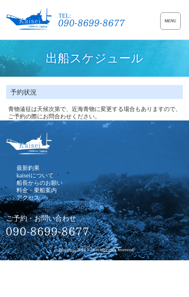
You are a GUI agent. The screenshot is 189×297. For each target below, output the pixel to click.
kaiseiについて (35, 175)
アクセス (28, 197)
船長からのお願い (39, 182)
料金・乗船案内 (36, 190)
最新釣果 (28, 168)
